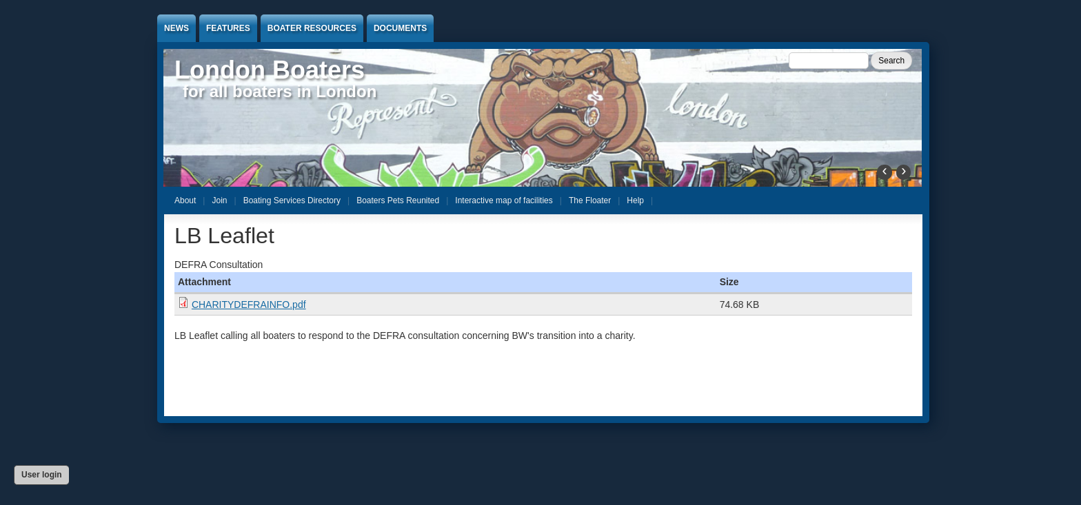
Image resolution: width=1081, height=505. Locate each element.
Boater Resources (311, 28)
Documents (400, 28)
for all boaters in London (279, 91)
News (176, 28)
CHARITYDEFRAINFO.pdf (249, 304)
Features (228, 28)
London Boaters (269, 70)
